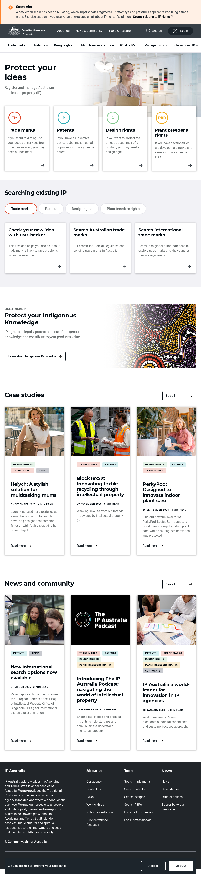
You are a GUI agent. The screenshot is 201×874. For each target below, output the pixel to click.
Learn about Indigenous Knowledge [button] (32, 356)
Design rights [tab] (82, 209)
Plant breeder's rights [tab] (123, 209)
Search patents (134, 789)
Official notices (172, 797)
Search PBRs (133, 804)
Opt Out (181, 866)
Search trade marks (137, 781)
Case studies (170, 789)
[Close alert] (191, 7)
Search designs (134, 797)
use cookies (21, 866)
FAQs (90, 797)
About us (63, 31)
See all (170, 396)
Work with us (95, 804)
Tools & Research (120, 31)
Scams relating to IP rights (151, 17)
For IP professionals (138, 820)
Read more (18, 545)
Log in (181, 31)
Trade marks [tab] (20, 209)
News (165, 781)
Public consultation (99, 812)
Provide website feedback (97, 822)
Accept (153, 866)
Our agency (94, 781)
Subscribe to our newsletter (173, 807)
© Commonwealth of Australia (26, 842)
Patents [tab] (51, 209)
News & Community (89, 31)
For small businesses (138, 812)
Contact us (93, 789)
